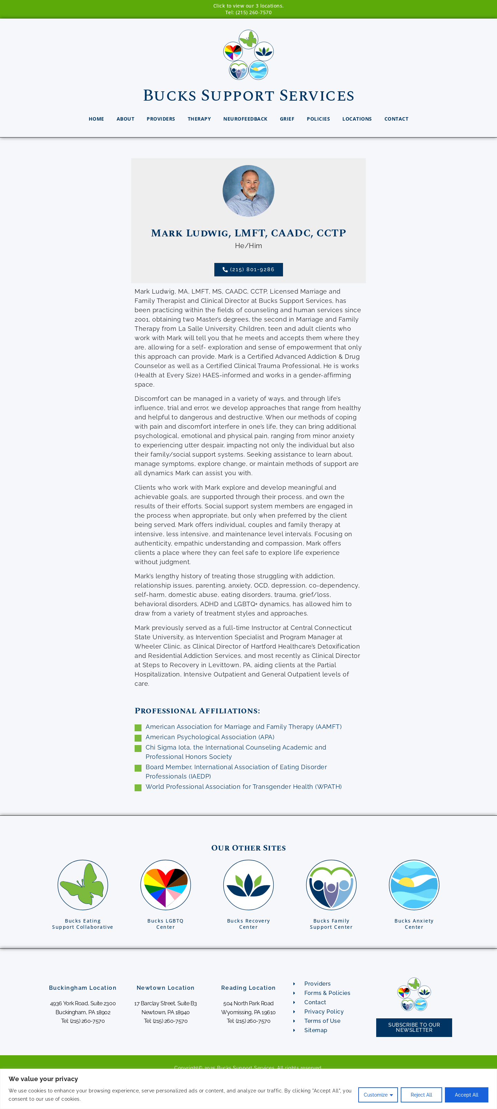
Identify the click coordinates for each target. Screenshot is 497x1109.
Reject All (421, 1095)
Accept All (466, 1095)
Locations (357, 118)
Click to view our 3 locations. (248, 5)
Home (96, 118)
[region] (248, 1089)
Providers (161, 118)
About (126, 118)
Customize (376, 1095)
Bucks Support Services (249, 95)
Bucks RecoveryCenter (248, 923)
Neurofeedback (245, 118)
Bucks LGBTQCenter (165, 923)
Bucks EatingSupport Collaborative (83, 923)
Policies (318, 118)
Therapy (199, 118)
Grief (287, 118)
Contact (396, 118)
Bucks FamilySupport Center (331, 923)
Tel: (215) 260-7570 (248, 12)
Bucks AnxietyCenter (414, 923)
